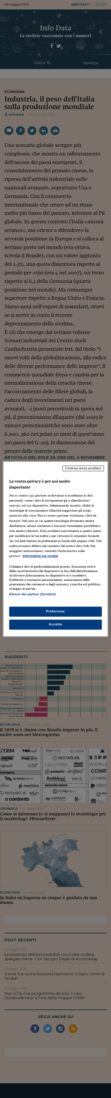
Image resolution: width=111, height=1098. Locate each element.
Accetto (55, 624)
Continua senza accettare (83, 468)
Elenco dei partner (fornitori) (32, 594)
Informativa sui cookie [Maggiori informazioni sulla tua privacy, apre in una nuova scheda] (40, 556)
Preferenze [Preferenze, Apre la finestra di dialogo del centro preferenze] (55, 611)
